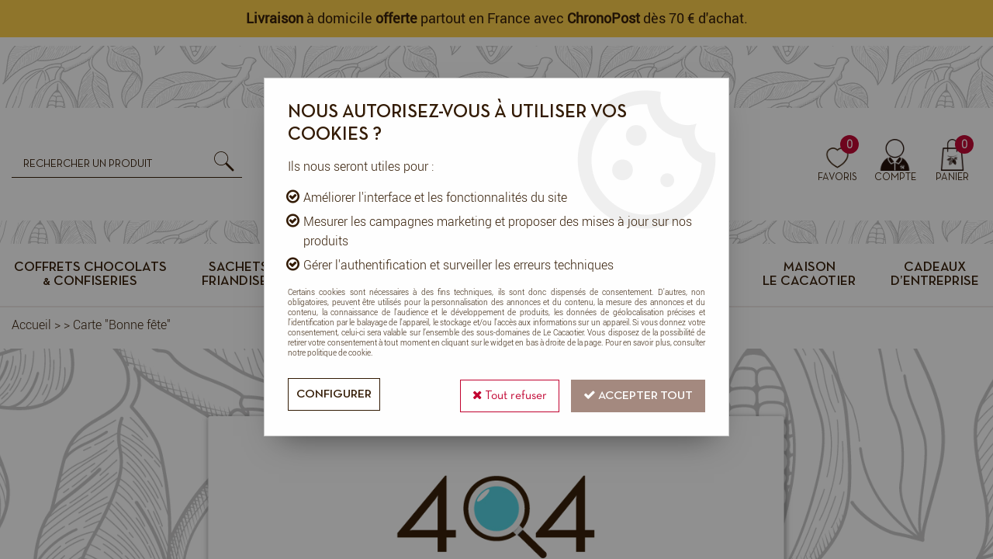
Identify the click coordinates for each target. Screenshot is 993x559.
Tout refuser (505, 393)
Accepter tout (636, 393)
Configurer (335, 394)
